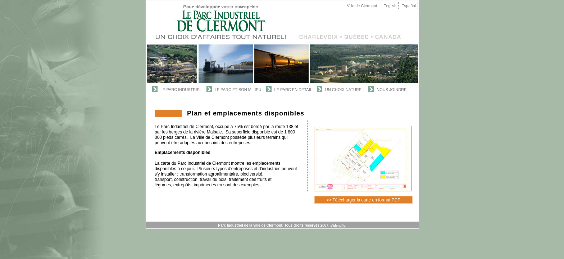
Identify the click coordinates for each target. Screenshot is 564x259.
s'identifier (339, 225)
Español (408, 6)
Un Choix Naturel (344, 89)
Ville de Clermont (362, 6)
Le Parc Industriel (181, 89)
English (389, 6)
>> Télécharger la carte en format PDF (363, 200)
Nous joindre (391, 89)
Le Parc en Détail (293, 89)
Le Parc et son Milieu (238, 89)
